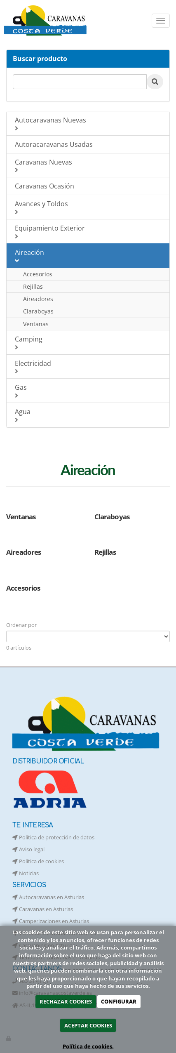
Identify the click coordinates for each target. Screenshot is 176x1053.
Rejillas (33, 286)
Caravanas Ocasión (44, 186)
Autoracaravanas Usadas (54, 144)
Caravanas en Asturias (42, 909)
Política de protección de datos (53, 837)
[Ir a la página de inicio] (46, 20)
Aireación (89, 256)
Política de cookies (38, 861)
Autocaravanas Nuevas (89, 123)
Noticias (25, 873)
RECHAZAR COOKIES (66, 1001)
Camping (89, 343)
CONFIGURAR (118, 1001)
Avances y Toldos (89, 207)
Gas (89, 391)
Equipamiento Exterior (89, 232)
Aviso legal (28, 849)
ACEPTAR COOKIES (88, 1025)
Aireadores (38, 299)
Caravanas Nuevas (89, 166)
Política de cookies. (88, 1046)
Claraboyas (38, 311)
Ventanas (36, 324)
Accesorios (37, 274)
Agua (89, 415)
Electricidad (89, 367)
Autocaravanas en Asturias (48, 897)
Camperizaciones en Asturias (50, 921)
